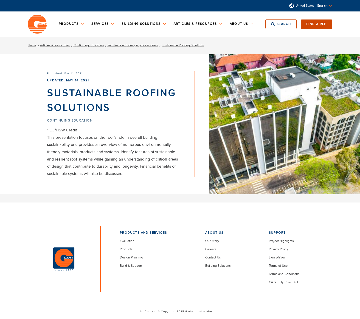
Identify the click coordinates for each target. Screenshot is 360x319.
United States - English (311, 5)
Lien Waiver (277, 257)
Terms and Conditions (284, 274)
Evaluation (127, 241)
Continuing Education (88, 45)
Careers (211, 249)
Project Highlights (281, 241)
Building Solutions (218, 265)
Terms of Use (278, 265)
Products (126, 249)
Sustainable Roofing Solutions (183, 45)
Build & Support (131, 265)
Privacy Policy (278, 249)
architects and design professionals (132, 45)
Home (32, 45)
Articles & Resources (55, 45)
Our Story (212, 241)
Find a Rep (316, 24)
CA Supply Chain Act (283, 282)
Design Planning (131, 257)
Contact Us (213, 257)
